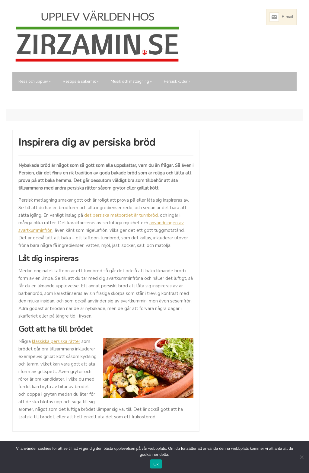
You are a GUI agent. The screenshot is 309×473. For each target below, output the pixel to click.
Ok (155, 464)
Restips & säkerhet (81, 81)
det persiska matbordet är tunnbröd (121, 215)
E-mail (287, 17)
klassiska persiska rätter (56, 341)
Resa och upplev (34, 81)
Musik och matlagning (131, 81)
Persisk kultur (177, 81)
